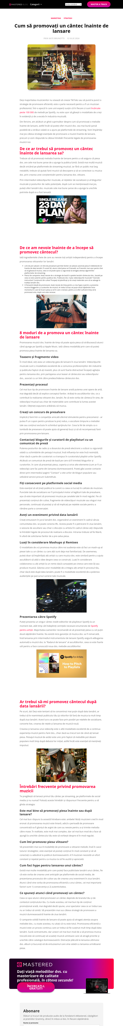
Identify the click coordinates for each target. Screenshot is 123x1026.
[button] (36, 4)
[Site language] (73, 4)
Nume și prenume (30, 1023)
